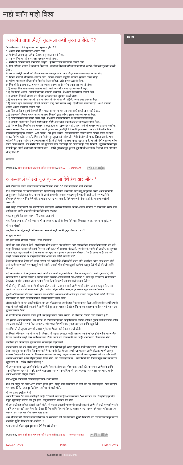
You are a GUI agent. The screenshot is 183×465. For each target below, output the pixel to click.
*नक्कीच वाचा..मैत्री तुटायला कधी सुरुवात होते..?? (51, 40)
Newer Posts (14, 445)
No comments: (76, 434)
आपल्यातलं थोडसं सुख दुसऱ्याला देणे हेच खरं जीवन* (51, 179)
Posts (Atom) (69, 454)
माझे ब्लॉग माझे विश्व (28, 14)
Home (63, 445)
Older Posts (110, 445)
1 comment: (75, 167)
